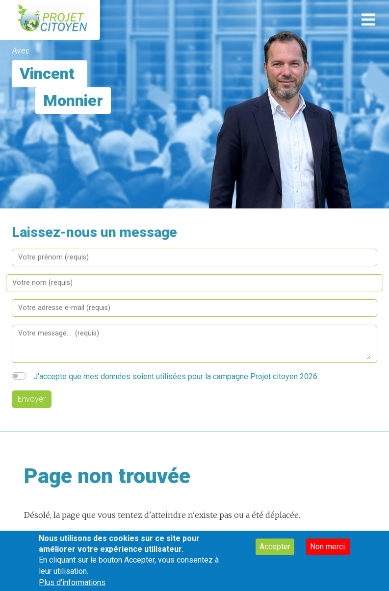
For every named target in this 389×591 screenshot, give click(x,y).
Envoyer (32, 399)
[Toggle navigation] (368, 19)
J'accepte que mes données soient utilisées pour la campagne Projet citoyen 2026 (175, 376)
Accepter (274, 551)
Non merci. (328, 551)
